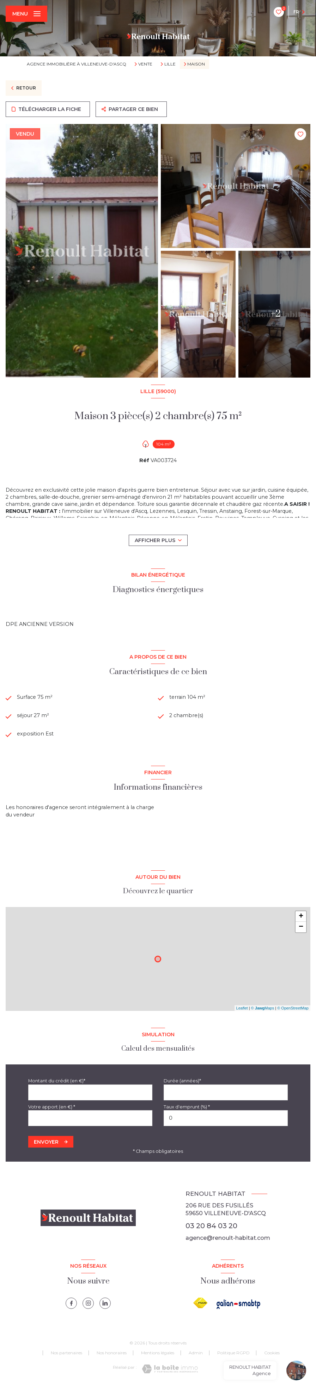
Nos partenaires (66, 1353)
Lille (170, 64)
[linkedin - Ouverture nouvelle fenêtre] (105, 1303)
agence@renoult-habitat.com (228, 1238)
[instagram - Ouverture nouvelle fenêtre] (88, 1303)
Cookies (272, 1353)
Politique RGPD (233, 1353)
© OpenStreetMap (293, 1008)
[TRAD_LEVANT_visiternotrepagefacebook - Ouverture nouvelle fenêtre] (71, 1303)
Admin (196, 1353)
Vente (145, 64)
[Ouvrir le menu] (26, 14)
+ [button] (301, 917)
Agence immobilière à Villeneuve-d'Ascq (76, 64)
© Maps (262, 1008)
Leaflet (242, 1008)
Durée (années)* (182, 1081)
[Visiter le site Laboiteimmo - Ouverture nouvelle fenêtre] (170, 1369)
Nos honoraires (112, 1353)
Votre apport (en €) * (51, 1107)
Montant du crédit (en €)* (56, 1081)
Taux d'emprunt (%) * (187, 1107)
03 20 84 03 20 (211, 1226)
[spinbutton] (226, 1118)
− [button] (301, 927)
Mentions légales (157, 1353)
